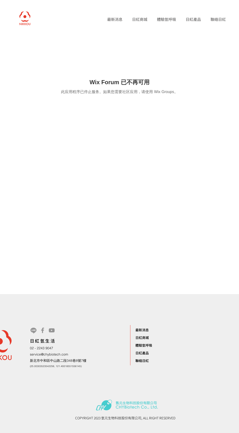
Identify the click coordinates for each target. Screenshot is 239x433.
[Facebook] (42, 330)
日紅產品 (142, 352)
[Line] (33, 330)
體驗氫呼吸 (143, 345)
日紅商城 (142, 337)
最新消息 (142, 329)
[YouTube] (51, 330)
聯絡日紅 (142, 360)
